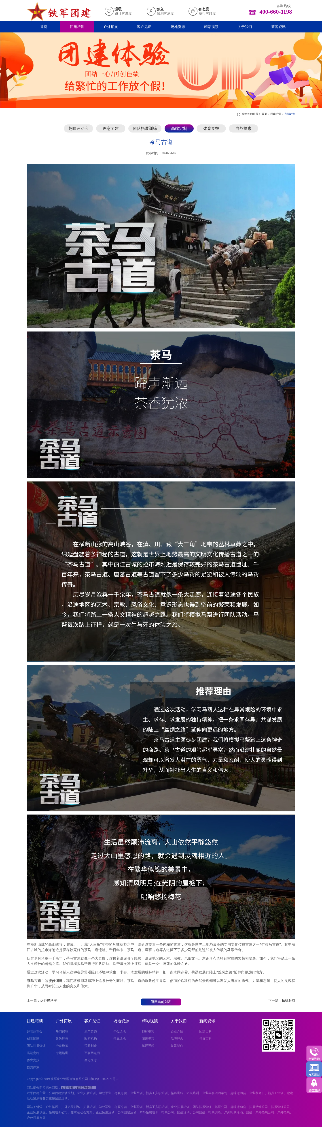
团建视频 (148, 1038)
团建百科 (205, 1031)
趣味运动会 (78, 128)
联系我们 (177, 1046)
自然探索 (243, 128)
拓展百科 (205, 1038)
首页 (43, 27)
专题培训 (62, 1053)
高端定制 (289, 113)
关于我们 (245, 27)
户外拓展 (111, 27)
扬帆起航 (288, 1000)
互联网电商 (92, 1053)
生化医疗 (90, 1060)
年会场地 (119, 1031)
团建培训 (77, 27)
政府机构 (90, 1038)
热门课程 (62, 1031)
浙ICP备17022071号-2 (103, 1079)
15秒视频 (148, 1031)
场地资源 (178, 27)
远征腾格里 (48, 1000)
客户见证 (144, 27)
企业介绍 (177, 1031)
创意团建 (111, 128)
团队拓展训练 (145, 128)
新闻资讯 (278, 27)
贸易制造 (90, 1046)
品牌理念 (177, 1038)
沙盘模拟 (62, 1046)
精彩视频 (211, 27)
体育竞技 (211, 128)
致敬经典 (62, 1038)
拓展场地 (119, 1038)
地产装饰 (90, 1031)
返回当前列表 (161, 1002)
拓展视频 (148, 1046)
